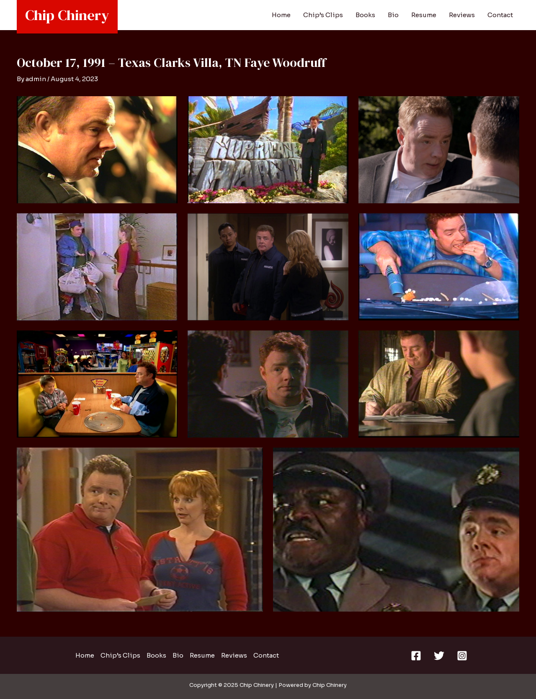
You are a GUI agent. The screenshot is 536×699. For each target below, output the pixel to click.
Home (281, 15)
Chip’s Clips (323, 15)
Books (365, 15)
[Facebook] (416, 655)
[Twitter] (439, 655)
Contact (500, 15)
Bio (393, 15)
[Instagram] (462, 655)
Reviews (462, 15)
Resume (423, 15)
